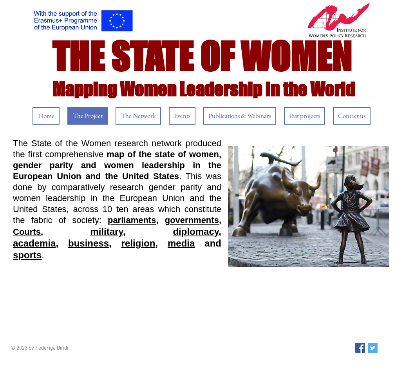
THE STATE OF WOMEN (201, 56)
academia (34, 243)
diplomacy (196, 231)
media (181, 243)
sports (27, 255)
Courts (27, 232)
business (88, 243)
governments (192, 220)
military (106, 231)
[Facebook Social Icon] (360, 348)
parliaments (132, 220)
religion (138, 243)
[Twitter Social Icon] (373, 348)
